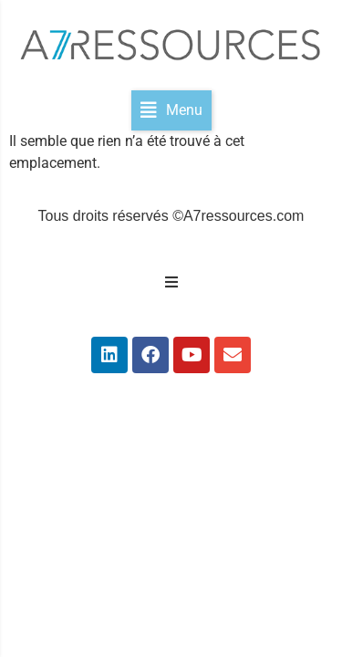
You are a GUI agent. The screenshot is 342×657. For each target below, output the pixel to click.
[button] (171, 110)
